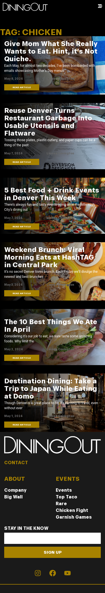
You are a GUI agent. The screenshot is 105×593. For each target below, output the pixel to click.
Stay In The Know (26, 528)
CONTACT (16, 462)
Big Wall (13, 497)
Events (64, 490)
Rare (61, 503)
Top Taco (66, 497)
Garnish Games (74, 517)
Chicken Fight (72, 510)
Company (15, 490)
